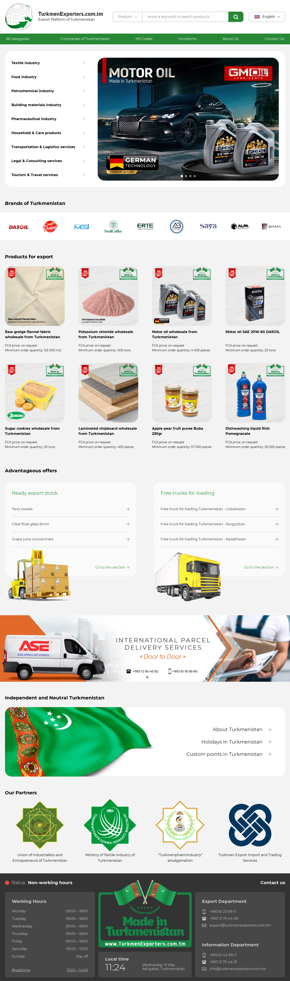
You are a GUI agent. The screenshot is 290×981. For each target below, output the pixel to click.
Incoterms (187, 39)
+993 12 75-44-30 (220, 919)
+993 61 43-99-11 (219, 955)
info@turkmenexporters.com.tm (234, 969)
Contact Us (274, 39)
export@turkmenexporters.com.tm (236, 926)
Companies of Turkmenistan (85, 39)
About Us (231, 39)
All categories (20, 39)
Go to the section (110, 567)
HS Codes (144, 39)
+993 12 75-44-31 (219, 962)
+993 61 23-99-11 (219, 912)
